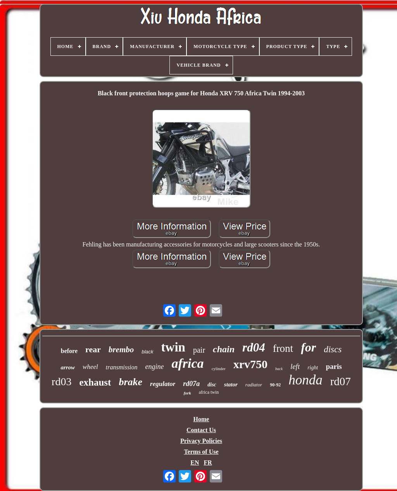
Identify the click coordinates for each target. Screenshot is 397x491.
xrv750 (250, 364)
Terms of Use (201, 451)
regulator (162, 384)
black (147, 352)
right (312, 367)
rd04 (253, 347)
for (308, 347)
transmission (122, 367)
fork (187, 393)
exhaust (95, 382)
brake (130, 382)
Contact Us (201, 430)
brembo (121, 349)
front (283, 348)
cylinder (219, 368)
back (279, 369)
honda (305, 380)
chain (224, 349)
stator (231, 384)
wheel (90, 366)
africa (188, 363)
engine (154, 366)
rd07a (191, 384)
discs (333, 349)
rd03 (61, 382)
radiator (253, 385)
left (295, 366)
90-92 (275, 385)
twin (173, 347)
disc (211, 385)
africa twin (209, 392)
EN (194, 462)
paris (334, 366)
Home (201, 419)
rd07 (340, 381)
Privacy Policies (201, 441)
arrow (67, 367)
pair (199, 350)
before (69, 351)
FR (208, 462)
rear (93, 349)
